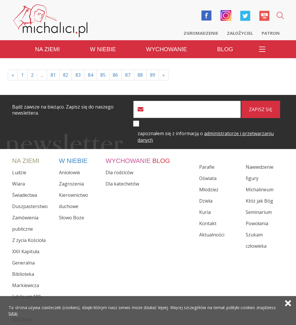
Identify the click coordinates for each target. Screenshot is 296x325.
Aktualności (211, 235)
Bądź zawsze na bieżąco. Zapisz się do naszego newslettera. (63, 110)
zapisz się (260, 109)
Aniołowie (69, 172)
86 (115, 75)
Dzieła (205, 201)
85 (103, 75)
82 (65, 75)
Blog (225, 49)
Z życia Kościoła (29, 240)
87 (127, 75)
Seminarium (259, 212)
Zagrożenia (71, 184)
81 (53, 75)
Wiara (18, 184)
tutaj (13, 313)
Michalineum (259, 189)
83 (78, 75)
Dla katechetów (122, 184)
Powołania (257, 223)
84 (90, 75)
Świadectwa (24, 195)
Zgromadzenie (201, 33)
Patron (271, 33)
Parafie (206, 167)
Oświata (208, 178)
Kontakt (208, 223)
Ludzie (19, 172)
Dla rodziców (119, 172)
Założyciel (240, 33)
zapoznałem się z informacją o (206, 136)
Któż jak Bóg (259, 201)
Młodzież (209, 189)
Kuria (205, 212)
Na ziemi (47, 49)
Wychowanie (166, 49)
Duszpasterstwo (30, 206)
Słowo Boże (71, 217)
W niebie (103, 49)
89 (152, 75)
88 (140, 75)
